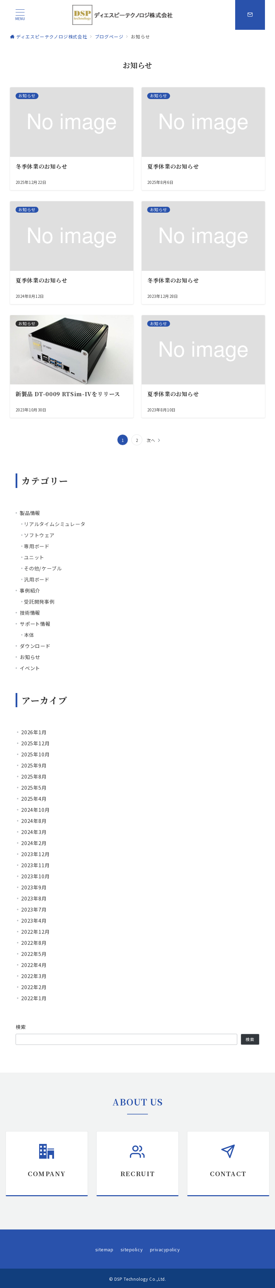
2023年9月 (34, 887)
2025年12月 (35, 743)
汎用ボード (37, 579)
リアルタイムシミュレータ (55, 524)
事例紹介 (30, 590)
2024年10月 (35, 809)
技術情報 (30, 612)
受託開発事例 (39, 601)
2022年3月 (34, 975)
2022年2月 (34, 987)
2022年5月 (34, 953)
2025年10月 (35, 754)
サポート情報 (35, 623)
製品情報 (30, 512)
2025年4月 (34, 798)
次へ (151, 440)
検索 (21, 1026)
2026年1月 (34, 732)
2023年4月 (34, 920)
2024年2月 (34, 843)
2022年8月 (34, 942)
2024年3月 (34, 831)
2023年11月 (35, 865)
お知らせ (30, 657)
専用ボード (37, 546)
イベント (30, 668)
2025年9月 (34, 765)
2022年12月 (35, 931)
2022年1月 (34, 998)
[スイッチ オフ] (250, 15)
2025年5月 (34, 787)
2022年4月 (34, 964)
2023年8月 (34, 898)
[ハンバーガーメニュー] (20, 14)
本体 (29, 634)
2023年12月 (35, 854)
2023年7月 (34, 909)
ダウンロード (35, 645)
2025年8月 (34, 776)
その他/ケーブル (43, 568)
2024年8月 (34, 820)
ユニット (34, 557)
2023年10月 (35, 876)
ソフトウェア (39, 535)
